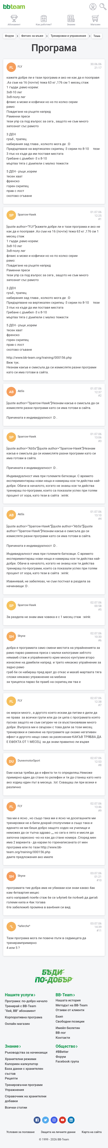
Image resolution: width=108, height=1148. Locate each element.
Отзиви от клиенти (70, 1010)
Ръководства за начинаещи (26, 1052)
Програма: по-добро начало (26, 1001)
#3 (100, 441)
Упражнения (14, 1090)
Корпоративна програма (23, 1017)
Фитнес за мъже (32, 36)
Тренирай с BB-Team (20, 1006)
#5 (100, 609)
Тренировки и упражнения (68, 36)
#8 (100, 765)
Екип (59, 1016)
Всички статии (16, 1107)
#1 (100, 219)
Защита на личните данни (58, 1132)
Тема (96, 36)
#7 (100, 705)
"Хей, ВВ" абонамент (20, 1011)
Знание (12, 1046)
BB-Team (64, 994)
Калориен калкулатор (21, 1064)
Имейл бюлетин (68, 1028)
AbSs (21, 391)
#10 (99, 880)
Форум (9, 36)
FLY (20, 66)
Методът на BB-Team (72, 1005)
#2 (100, 395)
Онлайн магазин (17, 1024)
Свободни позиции (70, 1021)
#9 (100, 810)
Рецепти (11, 1078)
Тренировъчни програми (24, 1085)
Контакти (63, 1037)
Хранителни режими (20, 1059)
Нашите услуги (19, 994)
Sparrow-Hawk (27, 214)
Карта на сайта (92, 1132)
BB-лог (61, 1033)
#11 (99, 930)
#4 (100, 519)
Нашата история (68, 1000)
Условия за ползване (20, 1132)
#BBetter (62, 1052)
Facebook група (67, 1061)
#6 (100, 640)
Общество (65, 1046)
